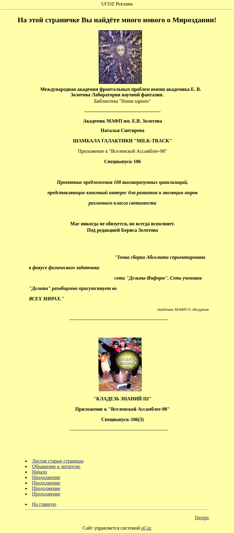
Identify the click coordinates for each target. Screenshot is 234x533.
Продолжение (46, 477)
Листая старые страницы (57, 460)
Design (202, 517)
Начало (39, 471)
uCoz (146, 528)
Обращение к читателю (56, 466)
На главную (44, 504)
